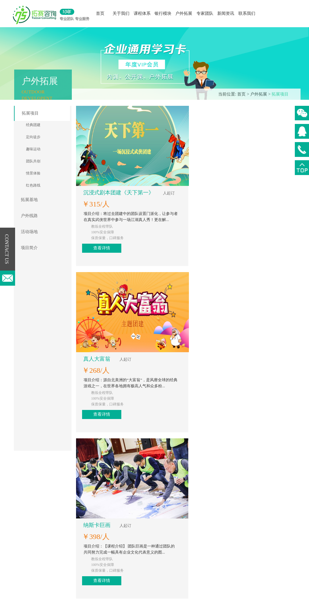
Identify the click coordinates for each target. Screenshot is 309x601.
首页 (100, 13)
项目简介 (29, 247)
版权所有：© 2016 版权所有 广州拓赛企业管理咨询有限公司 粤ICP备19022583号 (135, 593)
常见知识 (182, 545)
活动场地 (29, 231)
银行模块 (162, 13)
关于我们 (121, 13)
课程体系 (142, 13)
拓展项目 (280, 94)
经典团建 (33, 125)
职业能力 (112, 554)
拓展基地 (29, 199)
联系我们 (246, 13)
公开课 (110, 527)
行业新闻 (182, 536)
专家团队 (204, 13)
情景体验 (33, 173)
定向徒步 (33, 137)
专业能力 (112, 545)
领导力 (110, 536)
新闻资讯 (225, 13)
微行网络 (239, 593)
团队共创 (33, 161)
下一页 (188, 489)
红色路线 (33, 185)
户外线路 (29, 215)
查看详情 (213, 168)
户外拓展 (183, 13)
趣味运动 (33, 149)
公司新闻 (182, 527)
